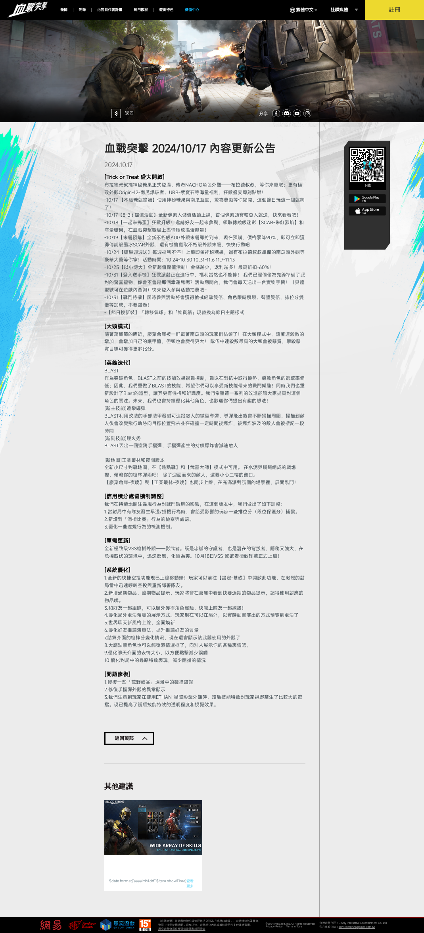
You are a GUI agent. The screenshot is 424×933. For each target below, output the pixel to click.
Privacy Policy (274, 926)
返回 (129, 113)
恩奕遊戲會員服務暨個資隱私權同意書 (181, 928)
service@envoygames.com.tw (357, 926)
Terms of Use (294, 926)
